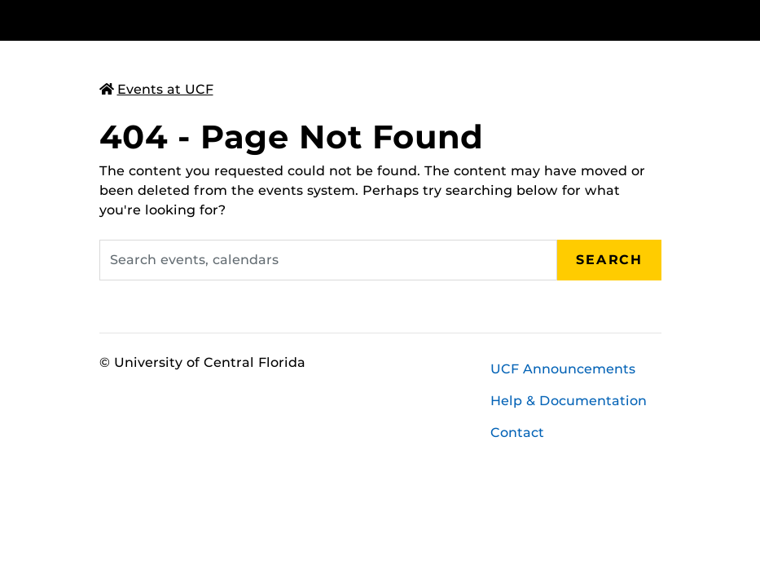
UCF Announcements (562, 369)
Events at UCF (156, 89)
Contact (517, 432)
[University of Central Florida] (207, 20)
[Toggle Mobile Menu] (657, 19)
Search (609, 259)
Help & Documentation (568, 400)
